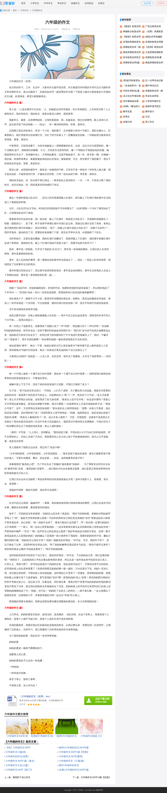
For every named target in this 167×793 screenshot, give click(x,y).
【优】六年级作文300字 (18, 747)
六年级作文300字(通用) (71, 756)
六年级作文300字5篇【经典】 (74, 752)
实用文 (101, 3)
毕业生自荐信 (152, 96)
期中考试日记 (152, 85)
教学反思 (127, 111)
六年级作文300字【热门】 (19, 769)
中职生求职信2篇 (131, 91)
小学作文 (34, 3)
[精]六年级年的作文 (69, 765)
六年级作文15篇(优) (16, 752)
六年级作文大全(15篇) (17, 765)
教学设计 (149, 111)
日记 (147, 116)
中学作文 (48, 3)
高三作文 (149, 122)
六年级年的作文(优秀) (17, 756)
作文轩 (80, 790)
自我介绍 (127, 122)
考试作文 (61, 3)
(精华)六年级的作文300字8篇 (74, 747)
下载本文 (76, 29)
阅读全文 (66, 29)
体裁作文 (75, 3)
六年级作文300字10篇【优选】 (96, 777)
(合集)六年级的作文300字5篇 (74, 769)
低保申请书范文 (153, 106)
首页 (23, 3)
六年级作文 (37, 10)
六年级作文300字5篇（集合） (21, 761)
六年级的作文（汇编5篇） (72, 761)
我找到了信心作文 (21, 777)
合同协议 (89, 3)
